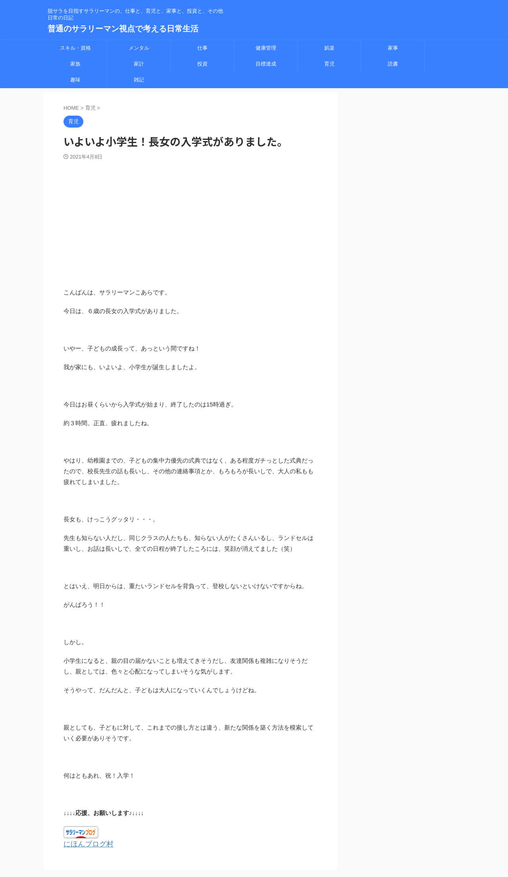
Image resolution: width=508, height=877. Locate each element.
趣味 (75, 80)
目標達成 (266, 64)
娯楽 (329, 48)
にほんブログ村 (84, 843)
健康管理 (266, 48)
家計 (139, 64)
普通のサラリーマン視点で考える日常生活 (123, 28)
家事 (393, 48)
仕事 (202, 48)
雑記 (139, 80)
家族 (75, 64)
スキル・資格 (75, 48)
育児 (329, 64)
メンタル (139, 48)
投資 (202, 64)
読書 (393, 64)
